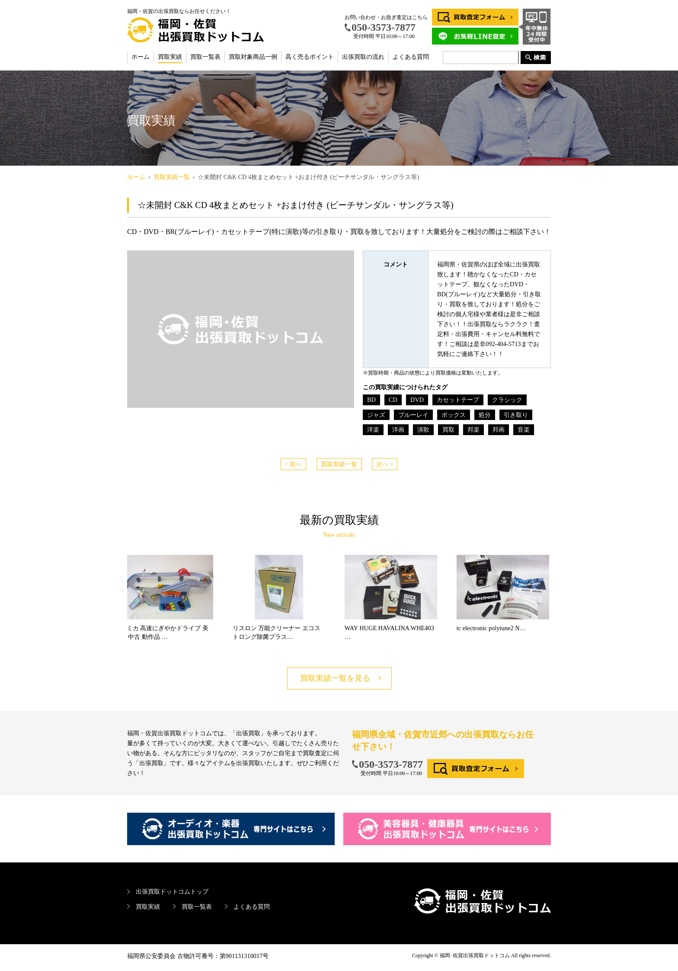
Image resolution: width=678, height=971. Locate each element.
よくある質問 (411, 57)
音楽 (524, 429)
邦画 (499, 429)
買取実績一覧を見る (335, 678)
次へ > (384, 464)
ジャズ (376, 414)
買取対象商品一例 (253, 57)
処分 (485, 414)
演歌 (423, 429)
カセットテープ (458, 399)
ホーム (140, 57)
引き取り (516, 414)
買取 (448, 429)
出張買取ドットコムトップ (172, 891)
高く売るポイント (309, 57)
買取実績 (170, 57)
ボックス (453, 414)
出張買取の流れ (363, 57)
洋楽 (373, 429)
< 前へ (293, 464)
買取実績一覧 (339, 464)
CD (393, 399)
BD (371, 399)
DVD (417, 399)
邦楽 (473, 429)
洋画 (398, 429)
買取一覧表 (205, 57)
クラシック (507, 399)
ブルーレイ (413, 414)
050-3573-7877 (391, 764)
